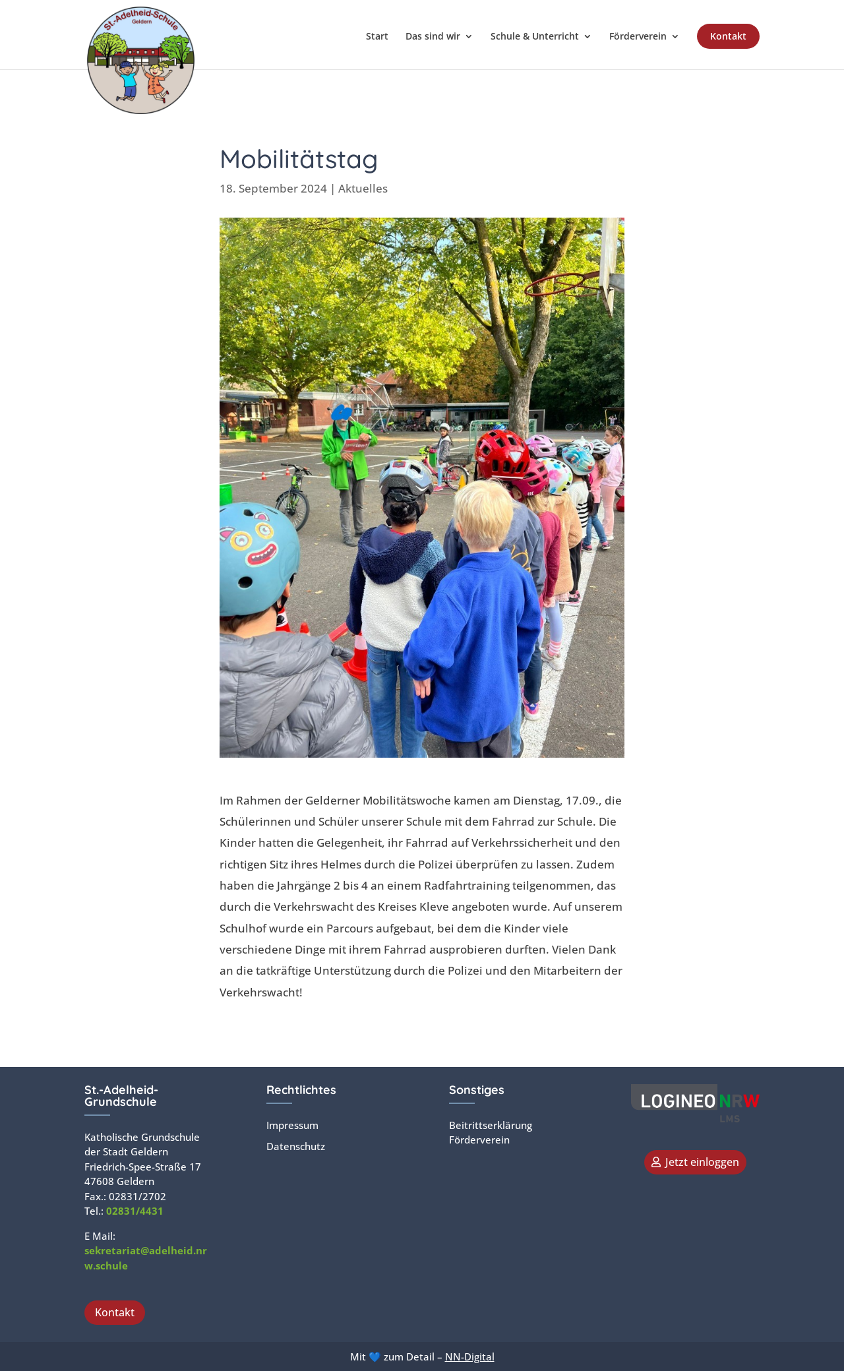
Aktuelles (363, 188)
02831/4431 (135, 1210)
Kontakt (728, 36)
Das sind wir (433, 37)
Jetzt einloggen (702, 1162)
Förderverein (638, 37)
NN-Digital (470, 1356)
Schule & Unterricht (535, 37)
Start (377, 37)
